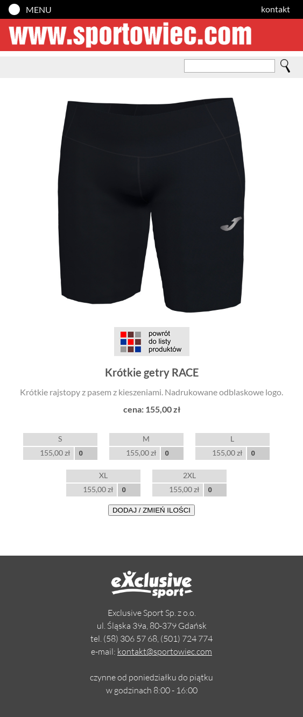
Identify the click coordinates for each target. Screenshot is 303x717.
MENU (39, 9)
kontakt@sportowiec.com (164, 651)
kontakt (275, 9)
